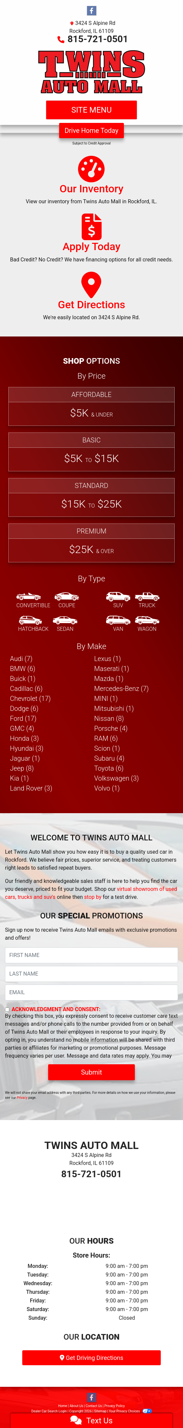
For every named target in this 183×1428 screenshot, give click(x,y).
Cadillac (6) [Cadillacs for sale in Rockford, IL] (26, 689)
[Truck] (147, 601)
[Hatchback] (33, 624)
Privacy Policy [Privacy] (114, 1406)
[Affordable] (91, 406)
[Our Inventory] (91, 183)
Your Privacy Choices (130, 1411)
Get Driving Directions (91, 1357)
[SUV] (118, 601)
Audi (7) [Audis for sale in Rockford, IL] (21, 659)
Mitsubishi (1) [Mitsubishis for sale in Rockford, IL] (114, 709)
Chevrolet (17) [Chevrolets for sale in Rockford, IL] (30, 699)
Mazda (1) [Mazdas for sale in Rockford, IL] (109, 679)
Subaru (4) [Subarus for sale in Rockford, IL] (109, 758)
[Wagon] (147, 624)
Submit (91, 1072)
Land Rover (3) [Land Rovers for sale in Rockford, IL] (31, 788)
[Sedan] (65, 624)
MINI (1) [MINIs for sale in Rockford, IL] (106, 699)
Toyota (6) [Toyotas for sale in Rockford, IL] (109, 768)
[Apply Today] (91, 241)
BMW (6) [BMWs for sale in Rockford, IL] (22, 669)
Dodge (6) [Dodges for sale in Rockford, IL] (24, 709)
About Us (76, 1406)
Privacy (22, 1097)
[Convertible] (33, 601)
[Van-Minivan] (118, 624)
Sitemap (100, 1411)
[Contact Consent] (7, 1009)
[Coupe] (66, 601)
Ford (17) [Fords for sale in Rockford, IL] (23, 718)
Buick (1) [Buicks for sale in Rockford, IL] (23, 679)
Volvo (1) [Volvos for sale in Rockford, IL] (107, 788)
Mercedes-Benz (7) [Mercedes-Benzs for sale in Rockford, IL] (121, 689)
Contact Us (94, 1406)
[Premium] (91, 543)
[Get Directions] (91, 299)
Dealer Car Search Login (49, 1411)
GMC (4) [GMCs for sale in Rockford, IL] (22, 728)
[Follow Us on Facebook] (91, 11)
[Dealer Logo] (91, 71)
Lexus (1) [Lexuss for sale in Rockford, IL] (107, 659)
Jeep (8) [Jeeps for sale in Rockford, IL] (22, 768)
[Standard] (91, 497)
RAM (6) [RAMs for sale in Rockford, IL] (106, 738)
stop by (92, 897)
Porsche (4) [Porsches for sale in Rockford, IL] (111, 728)
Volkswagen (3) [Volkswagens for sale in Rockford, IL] (116, 778)
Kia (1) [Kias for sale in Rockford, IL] (19, 778)
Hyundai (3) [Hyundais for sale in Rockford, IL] (27, 748)
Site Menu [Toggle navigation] (91, 110)
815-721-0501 (97, 39)
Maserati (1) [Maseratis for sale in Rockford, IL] (111, 669)
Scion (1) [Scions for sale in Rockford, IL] (107, 748)
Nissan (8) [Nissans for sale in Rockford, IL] (109, 718)
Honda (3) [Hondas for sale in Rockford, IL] (24, 738)
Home (62, 1406)
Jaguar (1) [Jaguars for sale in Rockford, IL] (25, 758)
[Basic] (91, 451)
